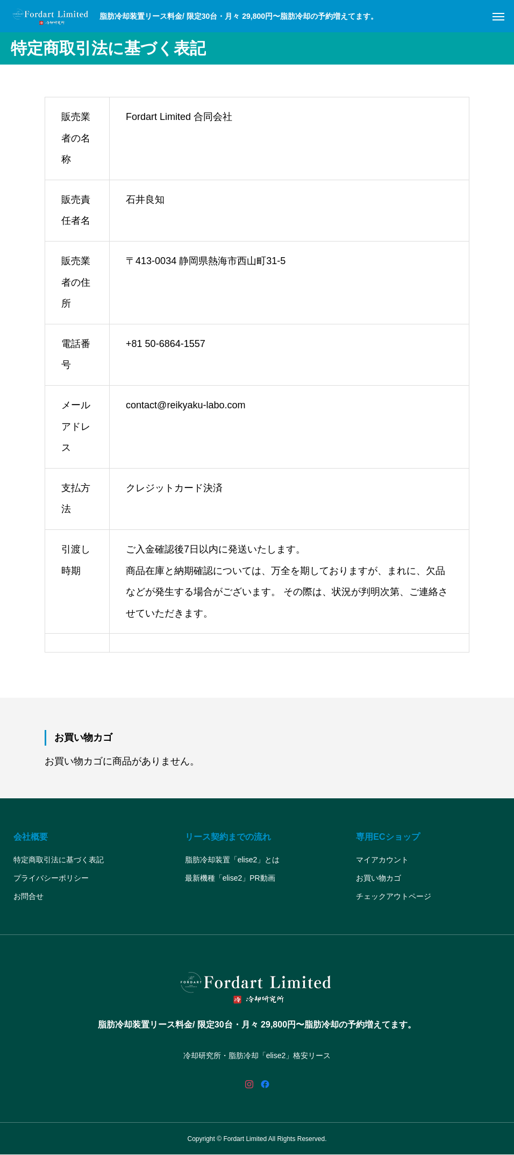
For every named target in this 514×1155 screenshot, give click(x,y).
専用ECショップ (387, 836)
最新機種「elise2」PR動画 (230, 878)
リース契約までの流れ (228, 836)
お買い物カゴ (378, 878)
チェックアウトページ (393, 896)
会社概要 (30, 836)
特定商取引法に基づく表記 (58, 859)
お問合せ (28, 896)
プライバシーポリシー (51, 878)
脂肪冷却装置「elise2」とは (232, 859)
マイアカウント (382, 859)
